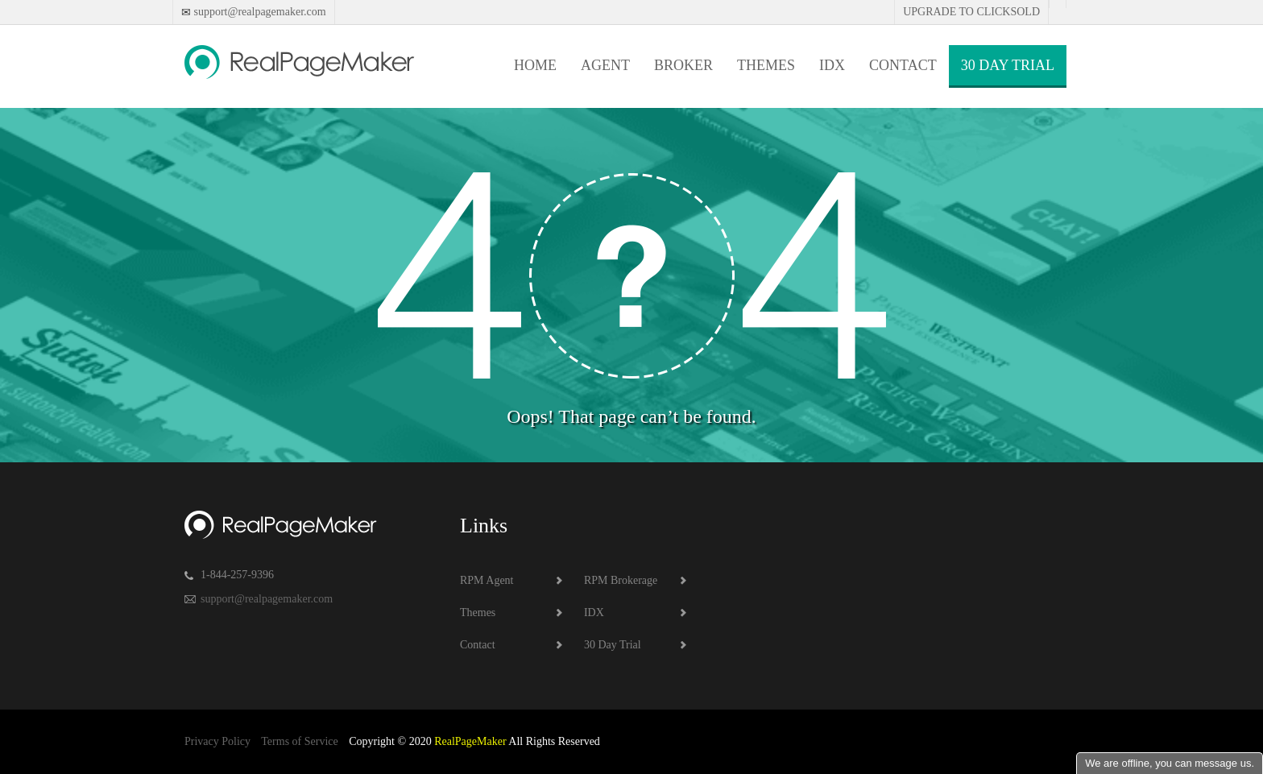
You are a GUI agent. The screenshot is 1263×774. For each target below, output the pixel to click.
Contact (903, 65)
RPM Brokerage (620, 580)
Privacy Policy (217, 741)
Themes (766, 65)
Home (535, 65)
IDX (832, 65)
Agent (605, 65)
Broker (683, 65)
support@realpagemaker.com (258, 12)
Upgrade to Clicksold (971, 12)
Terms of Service (299, 741)
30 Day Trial (1007, 65)
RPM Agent (487, 580)
